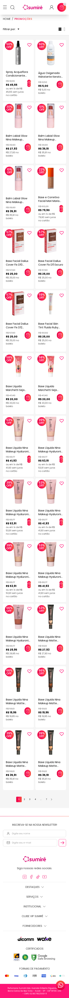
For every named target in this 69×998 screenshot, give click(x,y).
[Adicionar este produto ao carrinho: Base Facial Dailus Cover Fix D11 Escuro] (60, 272)
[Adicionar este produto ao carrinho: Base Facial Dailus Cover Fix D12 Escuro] (28, 335)
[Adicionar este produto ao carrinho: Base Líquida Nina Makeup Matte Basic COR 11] (60, 711)
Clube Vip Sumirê (34, 916)
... (41, 799)
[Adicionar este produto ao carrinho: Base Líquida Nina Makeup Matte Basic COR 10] (27, 711)
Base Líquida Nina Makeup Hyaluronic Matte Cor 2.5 (50, 514)
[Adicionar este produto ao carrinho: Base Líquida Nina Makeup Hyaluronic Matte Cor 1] (61, 459)
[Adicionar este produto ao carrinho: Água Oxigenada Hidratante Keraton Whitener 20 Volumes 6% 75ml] (60, 84)
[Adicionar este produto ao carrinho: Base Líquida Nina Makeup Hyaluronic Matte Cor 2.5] (61, 522)
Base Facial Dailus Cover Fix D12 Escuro (17, 327)
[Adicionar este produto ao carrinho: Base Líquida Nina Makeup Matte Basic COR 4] (60, 773)
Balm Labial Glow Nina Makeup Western (16, 139)
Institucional (34, 906)
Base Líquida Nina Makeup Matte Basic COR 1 (49, 640)
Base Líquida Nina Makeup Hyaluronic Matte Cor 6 (18, 640)
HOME (6, 19)
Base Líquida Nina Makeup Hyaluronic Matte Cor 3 (18, 576)
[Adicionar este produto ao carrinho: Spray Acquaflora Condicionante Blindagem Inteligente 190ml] (29, 83)
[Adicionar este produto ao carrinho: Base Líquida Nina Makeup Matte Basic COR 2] (27, 773)
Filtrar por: (11, 29)
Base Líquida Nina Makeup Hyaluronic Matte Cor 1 (50, 451)
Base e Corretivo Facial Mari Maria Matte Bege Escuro (50, 200)
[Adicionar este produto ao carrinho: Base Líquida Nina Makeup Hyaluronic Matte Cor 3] (29, 584)
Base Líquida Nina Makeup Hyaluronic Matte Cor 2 (18, 514)
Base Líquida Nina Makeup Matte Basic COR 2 (17, 765)
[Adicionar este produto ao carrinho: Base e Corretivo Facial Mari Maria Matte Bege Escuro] (61, 208)
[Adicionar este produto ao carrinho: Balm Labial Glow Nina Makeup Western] (28, 147)
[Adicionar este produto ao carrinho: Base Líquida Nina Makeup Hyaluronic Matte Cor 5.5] (61, 584)
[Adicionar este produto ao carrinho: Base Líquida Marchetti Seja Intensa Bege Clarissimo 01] (60, 397)
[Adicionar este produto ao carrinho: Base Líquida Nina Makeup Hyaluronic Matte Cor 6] (28, 648)
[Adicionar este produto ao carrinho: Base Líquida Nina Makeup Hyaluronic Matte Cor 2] (29, 522)
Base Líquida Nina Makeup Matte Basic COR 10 (17, 703)
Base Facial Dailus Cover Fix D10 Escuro (17, 264)
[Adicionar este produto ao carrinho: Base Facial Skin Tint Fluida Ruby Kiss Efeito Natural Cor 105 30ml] (60, 335)
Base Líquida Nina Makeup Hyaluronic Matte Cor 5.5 (50, 576)
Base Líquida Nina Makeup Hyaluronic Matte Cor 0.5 (18, 451)
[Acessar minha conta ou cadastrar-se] (53, 7)
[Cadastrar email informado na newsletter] (62, 842)
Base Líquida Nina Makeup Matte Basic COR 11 (49, 703)
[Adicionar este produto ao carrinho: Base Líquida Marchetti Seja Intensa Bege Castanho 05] (28, 397)
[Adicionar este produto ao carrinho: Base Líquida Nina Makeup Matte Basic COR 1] (60, 648)
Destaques (34, 887)
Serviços (34, 897)
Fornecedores (34, 926)
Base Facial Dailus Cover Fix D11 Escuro (50, 262)
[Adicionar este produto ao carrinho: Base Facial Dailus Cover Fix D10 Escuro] (28, 272)
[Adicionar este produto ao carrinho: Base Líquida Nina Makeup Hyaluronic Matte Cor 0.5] (29, 459)
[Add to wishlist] (29, 45)
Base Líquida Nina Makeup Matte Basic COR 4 (49, 765)
